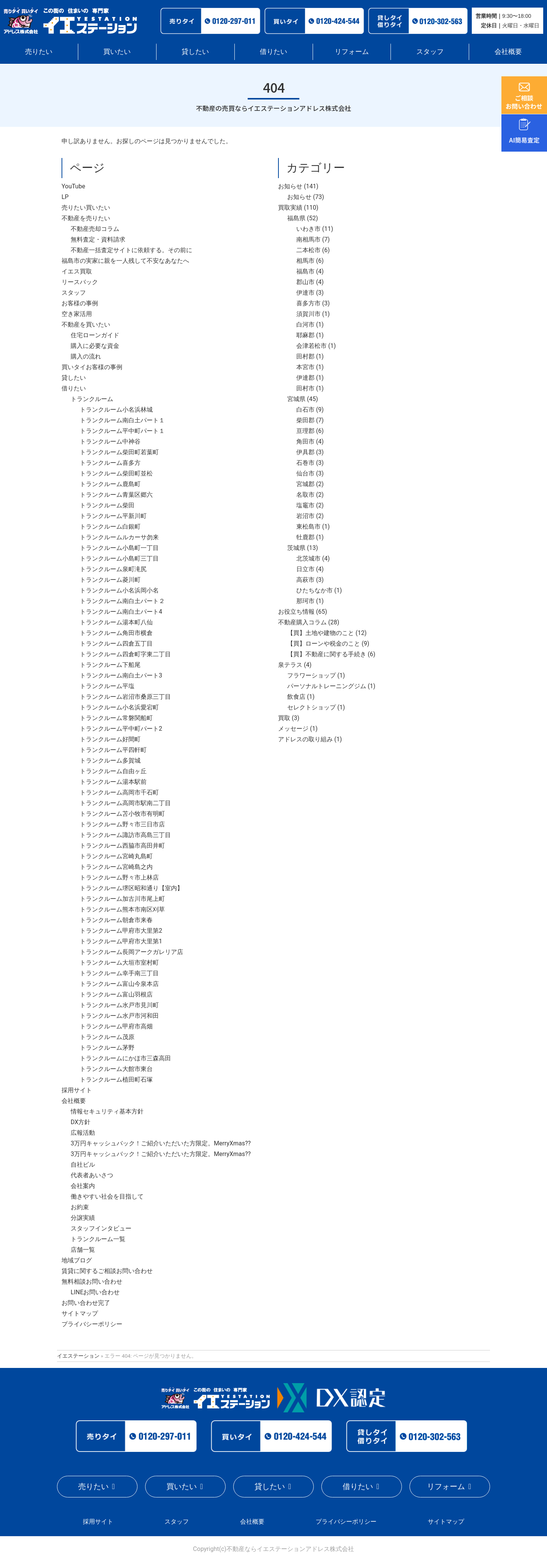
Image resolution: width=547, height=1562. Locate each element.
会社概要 (508, 51)
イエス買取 (77, 271)
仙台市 (305, 473)
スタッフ (430, 51)
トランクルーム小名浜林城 (116, 409)
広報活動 (83, 1132)
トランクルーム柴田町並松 (116, 473)
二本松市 (308, 250)
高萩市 (305, 579)
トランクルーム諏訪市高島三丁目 (125, 835)
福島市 (305, 271)
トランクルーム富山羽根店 (116, 994)
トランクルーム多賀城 (110, 760)
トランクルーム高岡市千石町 (119, 792)
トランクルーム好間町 (110, 739)
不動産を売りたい (86, 218)
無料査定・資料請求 (98, 239)
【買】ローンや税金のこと (323, 643)
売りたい (38, 51)
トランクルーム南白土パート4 (121, 611)
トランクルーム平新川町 (113, 516)
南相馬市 (308, 239)
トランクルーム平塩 (107, 686)
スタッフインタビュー (101, 1228)
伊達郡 (305, 377)
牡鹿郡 (305, 537)
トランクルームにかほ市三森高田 (125, 1058)
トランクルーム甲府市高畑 (116, 1026)
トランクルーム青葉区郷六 (116, 494)
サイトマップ (80, 1313)
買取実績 (290, 207)
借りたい (273, 51)
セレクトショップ (311, 707)
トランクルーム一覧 (98, 1239)
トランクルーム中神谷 (110, 441)
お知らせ (290, 186)
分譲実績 (83, 1217)
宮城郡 (305, 484)
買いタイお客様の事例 (92, 367)
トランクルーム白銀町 (110, 526)
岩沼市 (305, 516)
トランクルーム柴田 (107, 505)
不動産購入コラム (302, 622)
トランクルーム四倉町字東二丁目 (125, 654)
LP (65, 197)
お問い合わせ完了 (86, 1302)
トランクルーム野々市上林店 (119, 877)
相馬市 (305, 260)
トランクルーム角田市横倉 (116, 632)
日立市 (305, 569)
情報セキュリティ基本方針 (107, 1111)
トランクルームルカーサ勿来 (119, 537)
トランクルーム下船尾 (110, 664)
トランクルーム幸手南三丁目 (119, 973)
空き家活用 (77, 313)
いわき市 (308, 228)
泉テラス (290, 664)
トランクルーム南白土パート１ (122, 420)
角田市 (305, 441)
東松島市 (308, 526)
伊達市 (305, 292)
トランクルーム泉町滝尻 (113, 569)
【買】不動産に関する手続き (326, 654)
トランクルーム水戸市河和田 (119, 1015)
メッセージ (293, 728)
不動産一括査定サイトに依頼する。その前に (131, 250)
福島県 (296, 218)
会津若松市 (311, 345)
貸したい (195, 51)
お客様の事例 (80, 303)
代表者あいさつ (92, 1175)
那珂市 (305, 601)
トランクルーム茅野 (107, 1047)
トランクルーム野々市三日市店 (122, 824)
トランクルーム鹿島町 (110, 484)
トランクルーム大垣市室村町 (119, 962)
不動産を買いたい (86, 324)
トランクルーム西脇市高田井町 (122, 845)
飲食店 (296, 696)
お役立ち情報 (296, 611)
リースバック (80, 282)
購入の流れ (86, 356)
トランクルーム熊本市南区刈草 (122, 909)
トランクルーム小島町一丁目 (119, 547)
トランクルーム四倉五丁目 (116, 643)
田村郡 (305, 356)
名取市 (305, 494)
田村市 (305, 388)
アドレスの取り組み (305, 739)
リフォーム (352, 51)
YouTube (73, 186)
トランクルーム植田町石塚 (116, 1079)
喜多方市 (308, 303)
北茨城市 (308, 558)
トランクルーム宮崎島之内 (116, 866)
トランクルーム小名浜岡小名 (119, 590)
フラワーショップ (311, 675)
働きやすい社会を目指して (107, 1196)
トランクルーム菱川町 (110, 579)
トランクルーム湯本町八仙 (116, 622)
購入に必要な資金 (95, 345)
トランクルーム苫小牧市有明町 (122, 813)
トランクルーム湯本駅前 (113, 781)
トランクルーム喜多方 (110, 462)
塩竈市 (305, 505)
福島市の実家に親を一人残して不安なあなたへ (125, 260)
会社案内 (83, 1185)
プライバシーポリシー (92, 1324)
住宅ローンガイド (95, 335)
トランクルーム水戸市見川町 (119, 1005)
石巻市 (305, 462)
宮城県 (296, 399)
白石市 (305, 409)
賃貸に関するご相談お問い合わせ (107, 1271)
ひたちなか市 (314, 590)
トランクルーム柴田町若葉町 (119, 452)
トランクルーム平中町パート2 (121, 728)
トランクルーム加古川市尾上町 (122, 898)
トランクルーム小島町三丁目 (119, 558)
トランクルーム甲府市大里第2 (121, 930)
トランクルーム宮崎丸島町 (116, 856)
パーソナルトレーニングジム (326, 686)
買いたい (117, 51)
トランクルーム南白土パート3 (121, 675)
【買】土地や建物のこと (320, 632)
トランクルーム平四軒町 (113, 749)
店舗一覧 (83, 1249)
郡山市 (305, 282)
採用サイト (77, 1090)
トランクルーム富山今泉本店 (119, 983)
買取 (284, 718)
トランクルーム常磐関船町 (116, 718)
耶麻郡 (305, 335)
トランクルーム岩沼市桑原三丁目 (125, 696)
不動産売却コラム (95, 228)
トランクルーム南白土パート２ (122, 601)
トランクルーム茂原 (107, 1037)
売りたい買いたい (86, 207)
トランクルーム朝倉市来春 (116, 920)
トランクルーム (92, 399)
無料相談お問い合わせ (92, 1281)
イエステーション (78, 1356)
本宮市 (305, 367)
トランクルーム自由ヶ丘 (113, 771)
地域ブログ (77, 1260)
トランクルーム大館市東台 (116, 1068)
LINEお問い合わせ (95, 1292)
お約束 (80, 1207)
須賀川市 (308, 313)
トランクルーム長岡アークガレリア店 (131, 952)
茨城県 (296, 547)
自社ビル (83, 1164)
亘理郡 (305, 430)
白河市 (305, 324)
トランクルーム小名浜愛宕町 (119, 707)
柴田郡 (305, 420)
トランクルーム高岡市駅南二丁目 (125, 803)
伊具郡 (305, 452)
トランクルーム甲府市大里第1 (121, 941)
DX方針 (80, 1122)
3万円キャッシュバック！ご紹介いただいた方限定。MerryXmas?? (161, 1143)
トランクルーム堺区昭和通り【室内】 (131, 888)
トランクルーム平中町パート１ (122, 430)
